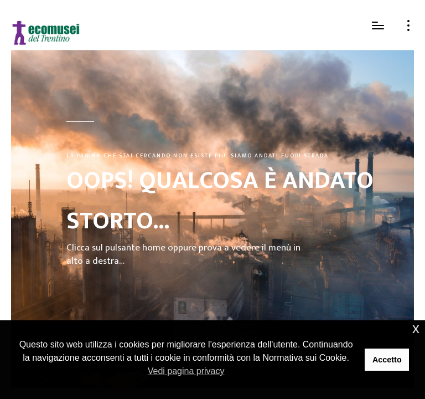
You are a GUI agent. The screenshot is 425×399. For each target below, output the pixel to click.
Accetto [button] (387, 359)
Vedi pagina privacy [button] (186, 371)
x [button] (415, 328)
